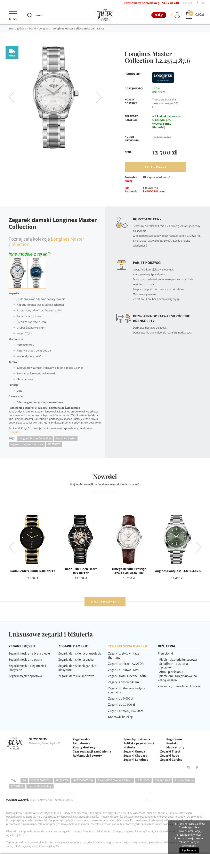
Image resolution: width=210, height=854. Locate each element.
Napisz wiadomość (156, 177)
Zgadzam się (189, 850)
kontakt (187, 3)
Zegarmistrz (81, 739)
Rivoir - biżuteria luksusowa (178, 660)
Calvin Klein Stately (40, 786)
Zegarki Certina (171, 760)
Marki (32, 28)
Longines (44, 28)
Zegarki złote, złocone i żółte (127, 676)
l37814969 (143, 780)
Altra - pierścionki (171, 672)
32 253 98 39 (38, 739)
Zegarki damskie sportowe (76, 676)
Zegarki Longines (135, 760)
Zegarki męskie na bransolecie (29, 653)
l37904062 (17, 786)
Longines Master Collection (35, 438)
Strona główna (17, 28)
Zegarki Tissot (170, 751)
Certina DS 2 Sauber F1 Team (115, 780)
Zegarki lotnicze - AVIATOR (126, 664)
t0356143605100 (83, 780)
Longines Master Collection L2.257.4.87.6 (78, 28)
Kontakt (172, 743)
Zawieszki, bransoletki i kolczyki (179, 686)
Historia (129, 747)
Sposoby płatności (136, 739)
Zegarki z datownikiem (123, 682)
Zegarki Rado (169, 756)
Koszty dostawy (84, 747)
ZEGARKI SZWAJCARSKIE (128, 646)
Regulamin (174, 739)
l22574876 (54, 444)
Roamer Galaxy (184, 780)
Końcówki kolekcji (120, 717)
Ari (24, 780)
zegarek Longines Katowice (27, 444)
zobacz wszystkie (105, 602)
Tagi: (14, 780)
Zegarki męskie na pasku (25, 660)
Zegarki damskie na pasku (76, 660)
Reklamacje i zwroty (87, 756)
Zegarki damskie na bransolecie (80, 653)
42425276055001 (41, 780)
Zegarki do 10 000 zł (121, 705)
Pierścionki (165, 653)
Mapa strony (175, 747)
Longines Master (65, 438)
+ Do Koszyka (155, 167)
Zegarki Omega (134, 751)
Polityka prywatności (138, 743)
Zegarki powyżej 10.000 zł (125, 711)
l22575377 (62, 780)
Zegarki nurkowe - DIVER (124, 670)
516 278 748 (170, 3)
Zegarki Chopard (135, 756)
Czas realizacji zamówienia (92, 751)
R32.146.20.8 (162, 780)
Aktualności (81, 743)
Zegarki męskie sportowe (26, 676)
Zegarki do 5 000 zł (120, 698)
